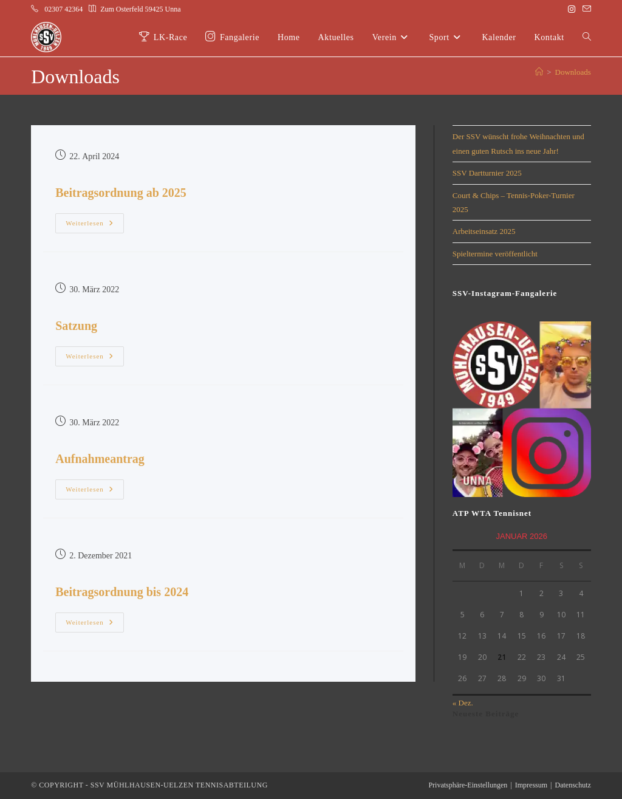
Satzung (76, 325)
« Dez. (463, 702)
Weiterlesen (95, 220)
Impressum (531, 785)
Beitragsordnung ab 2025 (120, 192)
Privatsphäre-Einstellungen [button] (467, 785)
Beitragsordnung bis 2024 (121, 591)
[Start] (539, 72)
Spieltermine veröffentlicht (495, 253)
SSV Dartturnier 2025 (487, 172)
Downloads (573, 72)
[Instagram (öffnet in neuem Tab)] (571, 10)
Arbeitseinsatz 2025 (484, 231)
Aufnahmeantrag (100, 458)
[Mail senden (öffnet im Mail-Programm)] (585, 10)
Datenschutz (572, 785)
